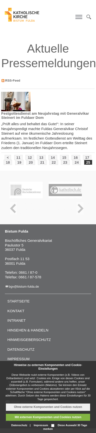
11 (18, 157)
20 (31, 162)
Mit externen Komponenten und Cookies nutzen (48, 417)
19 (19, 162)
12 (30, 157)
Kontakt (15, 311)
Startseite (18, 301)
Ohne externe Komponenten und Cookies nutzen (48, 407)
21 (42, 162)
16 (76, 157)
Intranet (16, 320)
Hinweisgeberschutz (29, 340)
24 (77, 162)
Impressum (18, 359)
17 (87, 157)
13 (41, 157)
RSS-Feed (12, 80)
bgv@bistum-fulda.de (24, 286)
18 (8, 162)
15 (64, 157)
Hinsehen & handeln (27, 330)
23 (65, 162)
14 (53, 157)
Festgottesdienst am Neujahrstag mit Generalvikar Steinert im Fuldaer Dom (45, 115)
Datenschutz (21, 349)
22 (54, 162)
